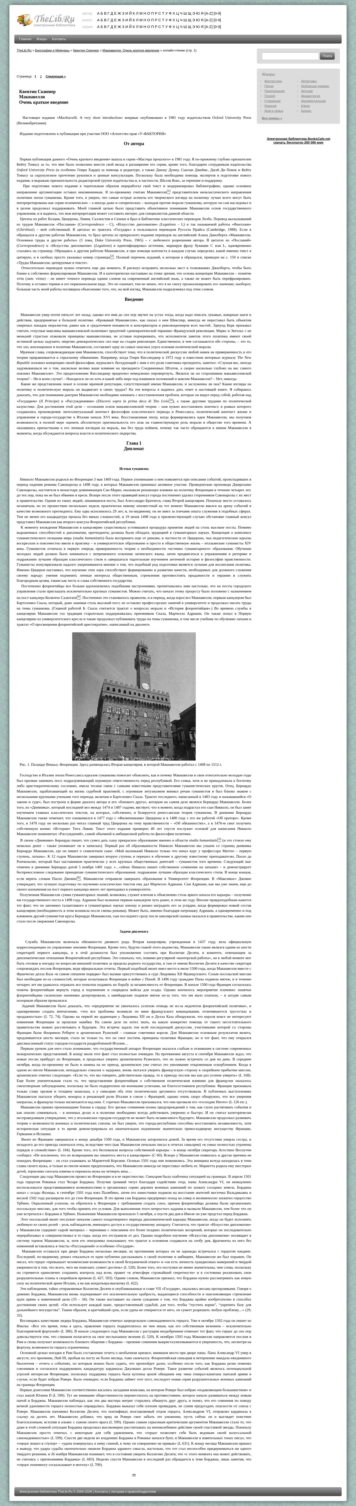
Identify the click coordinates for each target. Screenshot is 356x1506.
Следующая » (55, 76)
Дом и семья (273, 111)
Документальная (313, 101)
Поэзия (269, 96)
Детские (307, 91)
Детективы (309, 81)
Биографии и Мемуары (52, 50)
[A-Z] (208, 13)
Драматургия (310, 96)
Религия (270, 106)
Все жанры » (272, 118)
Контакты (59, 39)
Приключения (274, 91)
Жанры (41, 39)
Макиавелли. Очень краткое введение (130, 50)
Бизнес (306, 111)
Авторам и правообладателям (133, 1491)
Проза (268, 86)
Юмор (305, 106)
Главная (25, 39)
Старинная (272, 101)
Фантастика (273, 81)
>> (134, 1475)
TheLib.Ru (24, 50)
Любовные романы (315, 86)
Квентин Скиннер (86, 50)
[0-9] (217, 13)
